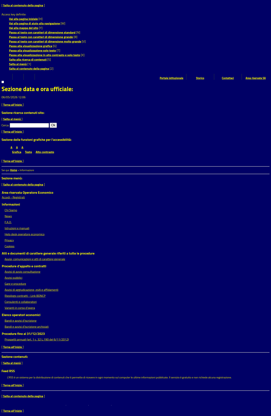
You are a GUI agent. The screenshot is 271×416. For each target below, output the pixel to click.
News (8, 216)
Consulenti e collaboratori (21, 301)
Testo (28, 152)
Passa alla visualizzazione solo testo (32, 50)
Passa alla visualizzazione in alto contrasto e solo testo (44, 55)
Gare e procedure (15, 283)
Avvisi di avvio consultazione (22, 271)
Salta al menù (18, 64)
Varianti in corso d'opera (20, 308)
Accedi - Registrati (13, 197)
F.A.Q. (8, 222)
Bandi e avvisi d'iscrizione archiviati (27, 326)
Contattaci (228, 78)
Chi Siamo (11, 210)
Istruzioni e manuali (17, 228)
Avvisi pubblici (13, 277)
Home (13, 170)
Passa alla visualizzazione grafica (30, 46)
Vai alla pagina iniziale (23, 19)
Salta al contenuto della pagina (23, 5)
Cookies (9, 246)
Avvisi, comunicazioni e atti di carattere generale (35, 259)
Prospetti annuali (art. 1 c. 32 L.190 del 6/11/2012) (37, 339)
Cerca (5, 125)
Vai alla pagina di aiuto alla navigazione (34, 23)
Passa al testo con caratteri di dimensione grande (41, 37)
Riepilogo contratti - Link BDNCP (25, 295)
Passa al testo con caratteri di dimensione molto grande (45, 41)
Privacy (9, 240)
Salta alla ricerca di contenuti (28, 59)
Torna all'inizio (13, 104)
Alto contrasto (45, 152)
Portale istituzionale (171, 78)
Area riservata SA (256, 78)
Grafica (16, 152)
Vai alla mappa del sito (23, 28)
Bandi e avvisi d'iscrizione (21, 320)
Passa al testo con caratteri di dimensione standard (42, 32)
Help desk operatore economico (25, 234)
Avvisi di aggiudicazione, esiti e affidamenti (32, 289)
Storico (200, 78)
